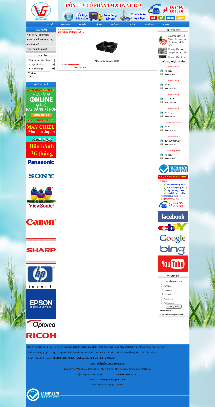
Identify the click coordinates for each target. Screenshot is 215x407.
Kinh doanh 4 (173, 109)
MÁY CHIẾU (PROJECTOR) (41, 40)
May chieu (32, 347)
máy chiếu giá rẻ (57, 347)
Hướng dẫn (115, 24)
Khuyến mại (149, 24)
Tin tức (133, 24)
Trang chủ (49, 24)
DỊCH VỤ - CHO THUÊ (39, 35)
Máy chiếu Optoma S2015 (107, 61)
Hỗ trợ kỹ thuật (173, 151)
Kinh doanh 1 (173, 67)
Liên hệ (166, 24)
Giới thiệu (65, 24)
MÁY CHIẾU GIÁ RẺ (38, 49)
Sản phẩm (82, 24)
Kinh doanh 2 (173, 81)
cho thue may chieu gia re (155, 347)
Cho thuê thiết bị (173, 137)
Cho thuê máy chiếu (173, 123)
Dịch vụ (99, 24)
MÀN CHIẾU (34, 44)
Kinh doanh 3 (173, 95)
